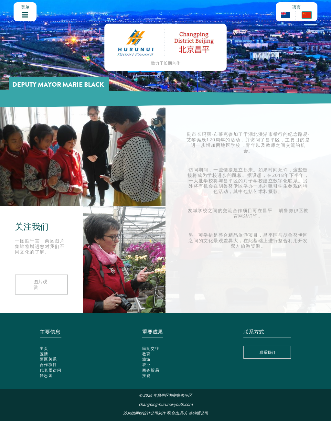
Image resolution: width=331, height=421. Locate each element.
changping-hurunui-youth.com (166, 404)
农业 (146, 364)
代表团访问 (50, 369)
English (285, 15)
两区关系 (48, 359)
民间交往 (151, 348)
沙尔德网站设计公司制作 (144, 413)
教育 (146, 353)
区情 (44, 353)
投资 (146, 375)
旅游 (146, 359)
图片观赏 (40, 284)
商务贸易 (151, 369)
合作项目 (48, 364)
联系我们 (267, 352)
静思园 (46, 375)
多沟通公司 (198, 413)
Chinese (307, 15)
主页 (44, 348)
